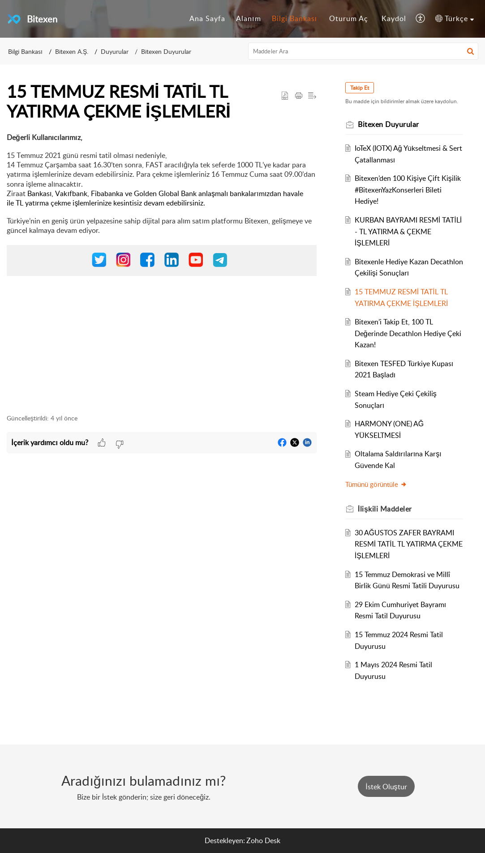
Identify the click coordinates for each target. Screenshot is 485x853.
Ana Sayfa (207, 18)
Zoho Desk (263, 840)
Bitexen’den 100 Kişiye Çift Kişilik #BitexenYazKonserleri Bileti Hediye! (408, 189)
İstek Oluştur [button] (386, 787)
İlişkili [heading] (385, 509)
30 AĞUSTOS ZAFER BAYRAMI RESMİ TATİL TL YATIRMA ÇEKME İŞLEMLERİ (409, 544)
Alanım (248, 18)
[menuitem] (207, 19)
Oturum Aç (348, 18)
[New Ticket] (386, 787)
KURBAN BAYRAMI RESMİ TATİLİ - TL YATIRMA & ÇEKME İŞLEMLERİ (408, 231)
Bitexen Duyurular (166, 51)
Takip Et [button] (359, 88)
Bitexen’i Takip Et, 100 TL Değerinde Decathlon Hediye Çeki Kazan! (408, 333)
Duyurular (115, 51)
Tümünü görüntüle (376, 484)
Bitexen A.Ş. (71, 51)
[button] (421, 19)
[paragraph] (162, 268)
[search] (363, 51)
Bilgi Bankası (294, 18)
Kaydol (394, 18)
